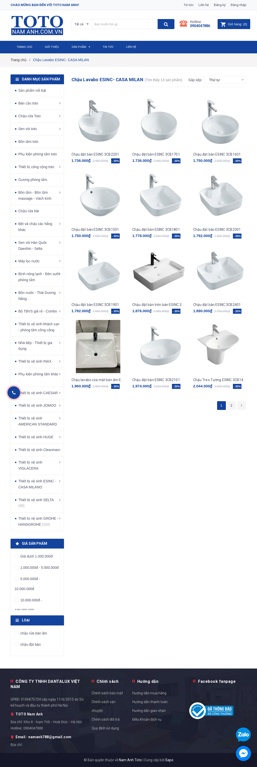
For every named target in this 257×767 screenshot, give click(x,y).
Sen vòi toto (27, 129)
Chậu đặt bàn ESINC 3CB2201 (95, 154)
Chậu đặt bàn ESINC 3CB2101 (156, 380)
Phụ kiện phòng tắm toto (37, 154)
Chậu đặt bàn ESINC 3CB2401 (217, 305)
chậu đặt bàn (30, 644)
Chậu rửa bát (28, 211)
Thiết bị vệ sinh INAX (34, 361)
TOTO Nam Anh (29, 714)
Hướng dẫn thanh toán (150, 702)
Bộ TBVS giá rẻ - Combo (37, 311)
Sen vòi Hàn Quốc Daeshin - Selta (32, 246)
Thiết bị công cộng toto (36, 167)
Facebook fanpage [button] (217, 681)
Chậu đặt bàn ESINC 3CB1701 (156, 154)
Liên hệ (204, 5)
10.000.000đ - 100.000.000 (28, 605)
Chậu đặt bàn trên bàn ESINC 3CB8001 (159, 305)
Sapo (169, 760)
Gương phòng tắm (32, 180)
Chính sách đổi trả (106, 719)
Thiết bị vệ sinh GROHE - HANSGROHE (38, 521)
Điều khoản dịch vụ (146, 719)
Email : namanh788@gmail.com (44, 737)
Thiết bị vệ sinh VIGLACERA (30, 465)
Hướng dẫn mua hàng (149, 693)
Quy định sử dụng (105, 728)
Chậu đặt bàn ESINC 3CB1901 (95, 305)
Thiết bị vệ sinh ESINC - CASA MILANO (37, 484)
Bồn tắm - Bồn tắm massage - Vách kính (34, 195)
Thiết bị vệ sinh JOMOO (37, 405)
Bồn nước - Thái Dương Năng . (37, 296)
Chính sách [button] (107, 681)
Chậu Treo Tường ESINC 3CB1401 (220, 380)
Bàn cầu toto (28, 103)
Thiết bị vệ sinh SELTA (36, 503)
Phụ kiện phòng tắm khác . (38, 377)
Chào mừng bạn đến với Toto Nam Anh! (45, 5)
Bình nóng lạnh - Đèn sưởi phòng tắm (39, 277)
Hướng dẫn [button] (148, 681)
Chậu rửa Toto (29, 116)
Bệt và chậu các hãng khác (35, 227)
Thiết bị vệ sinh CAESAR (38, 393)
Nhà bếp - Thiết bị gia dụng (35, 346)
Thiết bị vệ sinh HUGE (35, 437)
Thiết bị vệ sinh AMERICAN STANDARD (37, 421)
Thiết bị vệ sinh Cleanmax (38, 450)
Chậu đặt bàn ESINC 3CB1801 (156, 230)
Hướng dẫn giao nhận (149, 711)
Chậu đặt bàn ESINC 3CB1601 (217, 154)
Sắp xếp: (195, 80)
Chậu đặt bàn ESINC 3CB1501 (95, 230)
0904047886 (200, 26)
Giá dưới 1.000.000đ (35, 556)
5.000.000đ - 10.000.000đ (27, 584)
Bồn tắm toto (28, 142)
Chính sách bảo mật (107, 693)
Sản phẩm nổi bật (32, 90)
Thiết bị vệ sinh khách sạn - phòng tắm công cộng (38, 327)
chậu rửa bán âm (33, 633)
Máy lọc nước (29, 261)
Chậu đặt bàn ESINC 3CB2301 (217, 230)
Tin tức (189, 5)
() (234, 24)
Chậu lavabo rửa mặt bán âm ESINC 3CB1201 (98, 380)
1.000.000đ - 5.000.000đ (38, 568)
